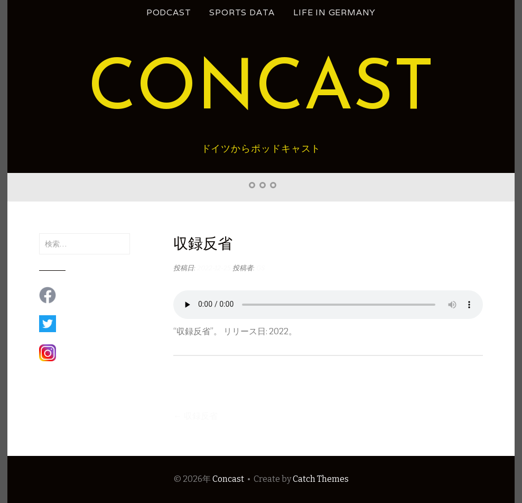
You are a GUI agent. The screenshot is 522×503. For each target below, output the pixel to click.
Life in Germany (334, 12)
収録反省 (195, 416)
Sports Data (242, 12)
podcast (168, 12)
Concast (261, 91)
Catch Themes (321, 479)
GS (260, 268)
